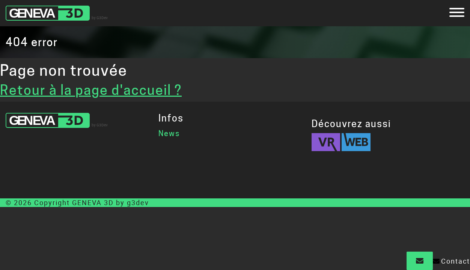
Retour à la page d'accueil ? (91, 90)
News (169, 133)
